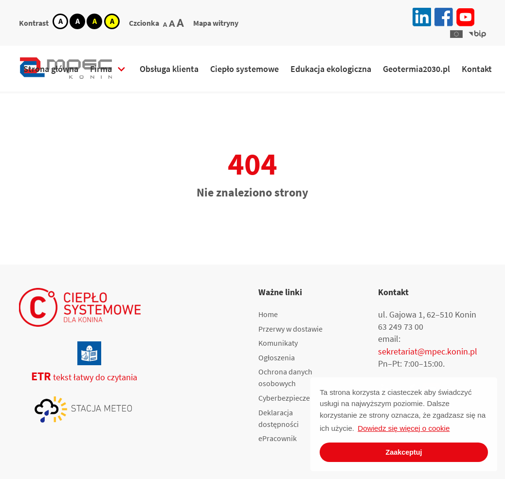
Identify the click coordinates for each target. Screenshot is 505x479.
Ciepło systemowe (244, 68)
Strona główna (50, 68)
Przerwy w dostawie (290, 329)
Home (268, 314)
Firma (101, 68)
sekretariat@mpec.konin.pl (427, 351)
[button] (456, 34)
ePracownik (277, 438)
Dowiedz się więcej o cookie (404, 428)
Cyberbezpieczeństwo (294, 398)
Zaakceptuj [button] (403, 452)
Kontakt (477, 68)
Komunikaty (278, 343)
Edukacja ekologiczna (330, 68)
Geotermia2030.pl (416, 68)
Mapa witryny (215, 23)
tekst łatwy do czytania (78, 377)
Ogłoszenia (276, 357)
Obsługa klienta (169, 68)
